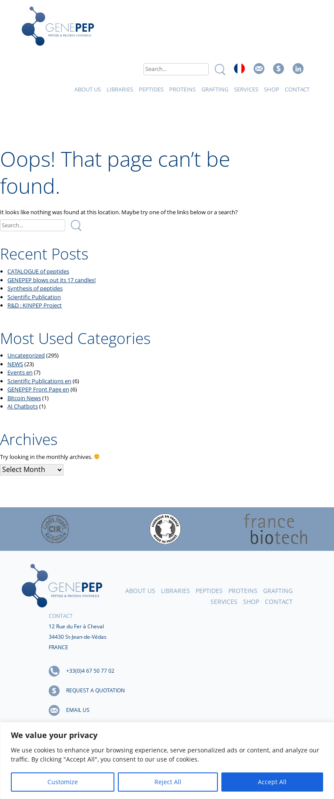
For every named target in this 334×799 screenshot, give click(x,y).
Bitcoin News (24, 398)
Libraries (120, 89)
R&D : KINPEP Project (34, 305)
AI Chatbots (22, 406)
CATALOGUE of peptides (38, 271)
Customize (62, 782)
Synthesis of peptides (35, 288)
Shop (271, 89)
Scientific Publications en (39, 381)
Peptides (151, 89)
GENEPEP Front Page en (38, 389)
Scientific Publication (34, 297)
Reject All (167, 782)
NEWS (15, 364)
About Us (87, 89)
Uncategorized (26, 355)
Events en (20, 372)
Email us (259, 68)
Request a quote (278, 68)
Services (246, 89)
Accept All (272, 782)
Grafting (214, 89)
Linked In (298, 68)
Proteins (182, 89)
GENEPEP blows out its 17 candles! (51, 280)
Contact (297, 89)
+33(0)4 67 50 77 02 (90, 670)
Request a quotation (95, 690)
